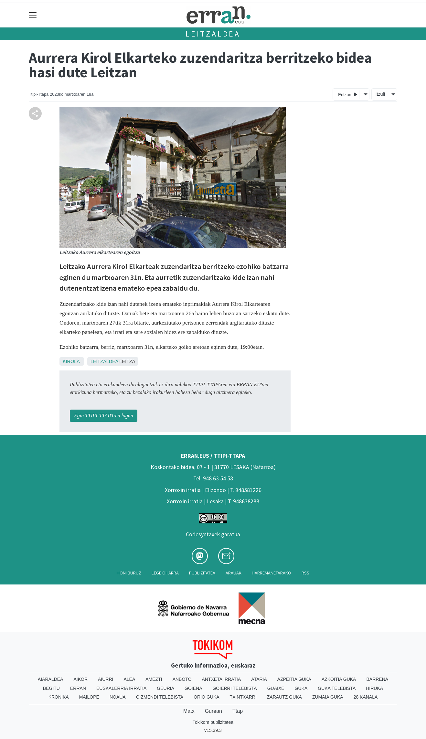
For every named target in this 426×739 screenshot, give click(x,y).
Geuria (165, 688)
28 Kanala (366, 697)
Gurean (213, 711)
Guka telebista (337, 688)
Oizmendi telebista (160, 697)
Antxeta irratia (221, 679)
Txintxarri (243, 697)
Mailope (89, 697)
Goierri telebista (234, 688)
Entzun (347, 94)
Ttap (237, 711)
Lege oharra (165, 573)
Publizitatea (202, 573)
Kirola (71, 361)
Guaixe (275, 688)
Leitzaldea (213, 34)
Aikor (80, 679)
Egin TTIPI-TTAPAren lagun (103, 415)
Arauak (233, 573)
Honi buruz (129, 573)
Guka (301, 688)
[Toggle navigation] (33, 15)
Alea (129, 679)
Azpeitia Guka (294, 679)
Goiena (193, 688)
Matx (189, 711)
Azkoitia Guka (339, 679)
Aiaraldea (50, 679)
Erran (78, 688)
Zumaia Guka (327, 697)
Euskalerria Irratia (121, 688)
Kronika (58, 697)
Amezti (153, 679)
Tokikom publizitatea (213, 722)
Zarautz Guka (284, 697)
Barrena (377, 679)
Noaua (118, 697)
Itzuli (380, 94)
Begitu (51, 688)
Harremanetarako (271, 573)
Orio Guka (206, 697)
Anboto (182, 679)
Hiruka (374, 688)
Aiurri (105, 679)
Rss (305, 573)
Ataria (259, 679)
